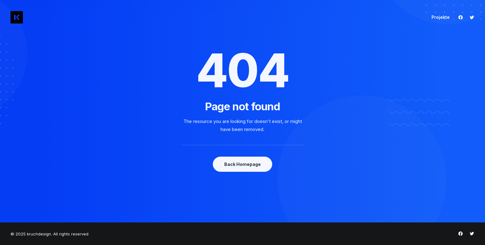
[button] (462, 17)
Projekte (440, 17)
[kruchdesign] (17, 17)
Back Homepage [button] (242, 164)
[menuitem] (438, 17)
